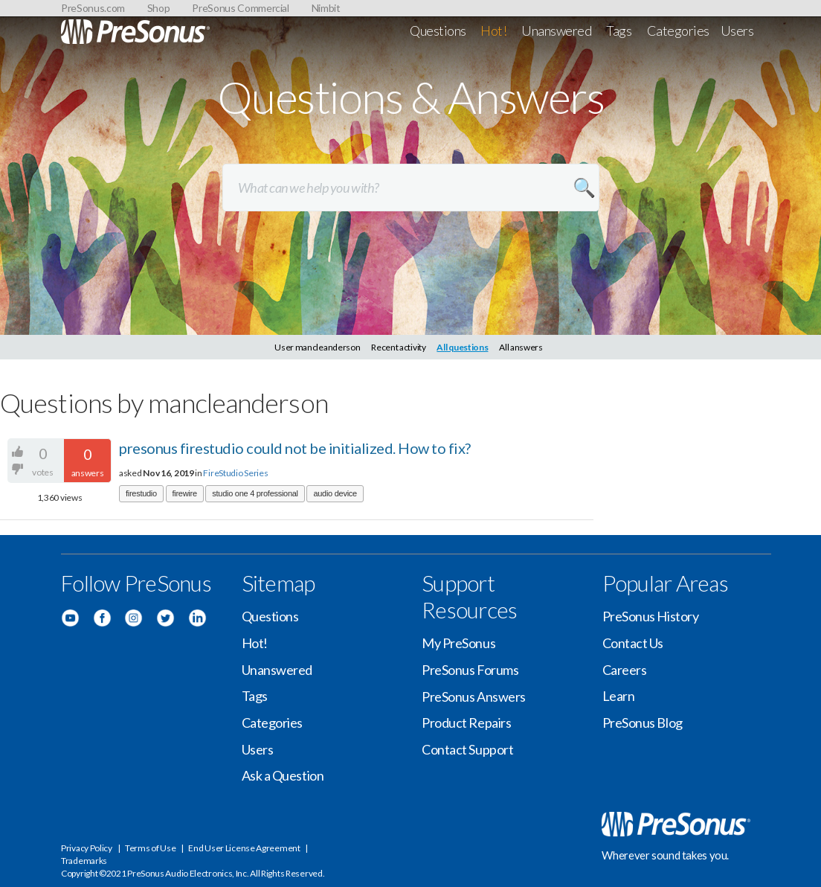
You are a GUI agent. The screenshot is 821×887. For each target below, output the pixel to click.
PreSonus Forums (470, 670)
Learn (618, 696)
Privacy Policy (86, 848)
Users (737, 30)
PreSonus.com (93, 7)
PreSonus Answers (474, 696)
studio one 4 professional (254, 493)
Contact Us (633, 643)
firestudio (141, 493)
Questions (438, 30)
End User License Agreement (244, 848)
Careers (624, 670)
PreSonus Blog (642, 722)
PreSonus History (650, 616)
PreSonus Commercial (240, 7)
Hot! (493, 30)
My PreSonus (458, 643)
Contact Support (467, 749)
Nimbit (326, 7)
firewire (185, 493)
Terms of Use (150, 848)
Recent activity (398, 347)
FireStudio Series (235, 472)
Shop (158, 7)
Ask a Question (283, 775)
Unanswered (556, 30)
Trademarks (84, 860)
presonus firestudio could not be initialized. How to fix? (295, 448)
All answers (521, 347)
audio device (334, 493)
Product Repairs (466, 722)
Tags (618, 30)
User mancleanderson (317, 347)
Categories (678, 30)
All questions (462, 347)
